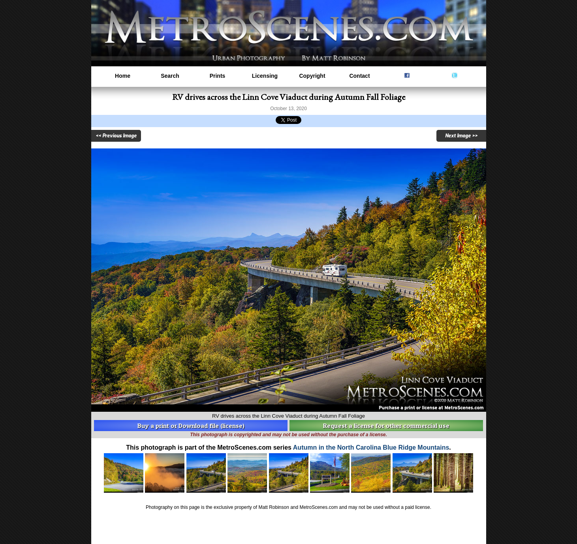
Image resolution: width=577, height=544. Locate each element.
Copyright (312, 76)
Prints (218, 76)
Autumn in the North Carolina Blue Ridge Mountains (371, 447)
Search (170, 76)
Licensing (265, 76)
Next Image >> (461, 136)
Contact (359, 76)
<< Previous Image (116, 136)
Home (122, 76)
